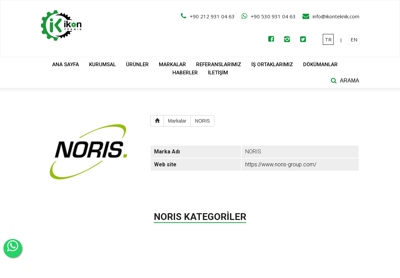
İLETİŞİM (218, 73)
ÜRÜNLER (137, 64)
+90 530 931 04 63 (273, 16)
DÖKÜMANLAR (320, 64)
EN (354, 39)
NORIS (202, 121)
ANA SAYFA (65, 64)
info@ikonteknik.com (336, 16)
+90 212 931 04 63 (212, 16)
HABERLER (185, 73)
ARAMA (349, 81)
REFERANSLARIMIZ (218, 64)
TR (328, 39)
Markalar (177, 121)
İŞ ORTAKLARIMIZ (272, 64)
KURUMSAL (102, 64)
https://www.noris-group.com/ (280, 164)
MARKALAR (172, 64)
